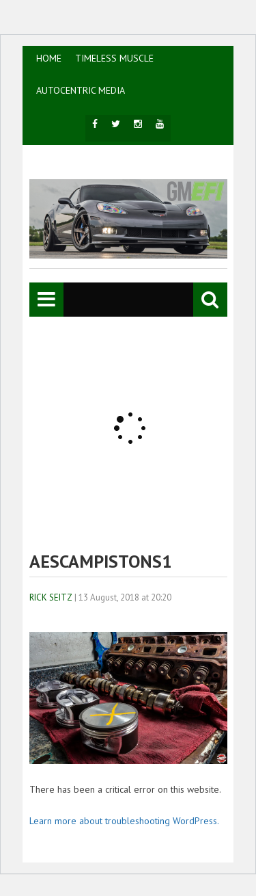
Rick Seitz (50, 597)
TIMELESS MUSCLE (114, 58)
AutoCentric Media (80, 90)
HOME (48, 58)
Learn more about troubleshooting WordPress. (124, 821)
